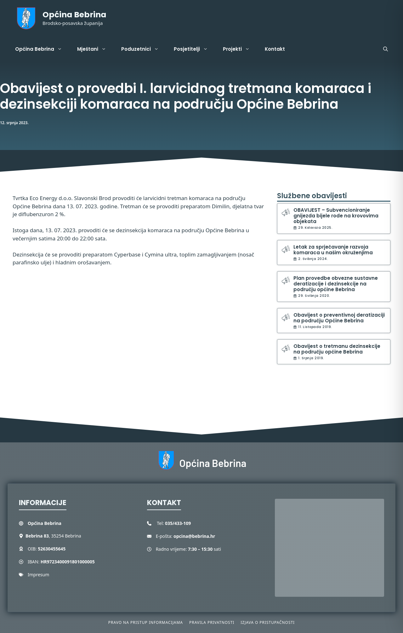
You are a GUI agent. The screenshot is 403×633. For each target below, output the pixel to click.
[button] (385, 49)
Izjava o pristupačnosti (268, 622)
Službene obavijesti (312, 196)
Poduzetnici (143, 49)
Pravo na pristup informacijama (145, 622)
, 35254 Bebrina (53, 536)
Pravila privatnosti (211, 622)
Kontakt (275, 49)
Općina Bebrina (74, 14)
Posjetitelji (194, 49)
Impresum (38, 575)
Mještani (95, 49)
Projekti (240, 49)
